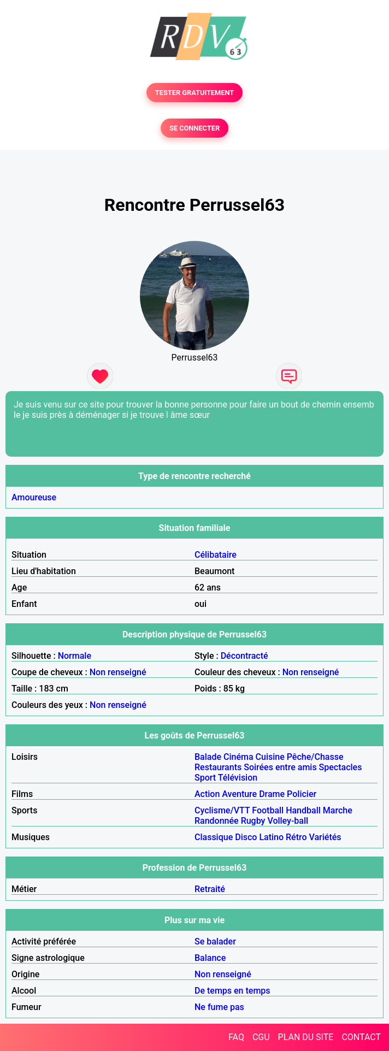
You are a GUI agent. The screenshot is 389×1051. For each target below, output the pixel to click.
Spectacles (340, 767)
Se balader (215, 941)
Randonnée (216, 821)
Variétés (325, 837)
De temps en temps (232, 990)
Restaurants (217, 767)
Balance (210, 958)
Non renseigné (118, 672)
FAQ (236, 1037)
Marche (337, 810)
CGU (261, 1037)
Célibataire (215, 555)
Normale (74, 656)
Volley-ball (287, 821)
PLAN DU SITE (306, 1037)
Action (207, 794)
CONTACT (361, 1037)
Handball (303, 810)
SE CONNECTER (194, 128)
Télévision (237, 777)
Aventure (239, 794)
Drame (272, 794)
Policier (301, 794)
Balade (207, 757)
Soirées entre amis (280, 767)
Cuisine (270, 757)
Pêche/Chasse (315, 757)
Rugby (253, 821)
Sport (205, 777)
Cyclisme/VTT (222, 810)
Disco (246, 837)
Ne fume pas (219, 1007)
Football (268, 810)
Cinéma (238, 757)
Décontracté (244, 656)
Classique (213, 837)
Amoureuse (33, 497)
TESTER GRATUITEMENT (194, 92)
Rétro (296, 837)
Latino (271, 837)
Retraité (209, 889)
